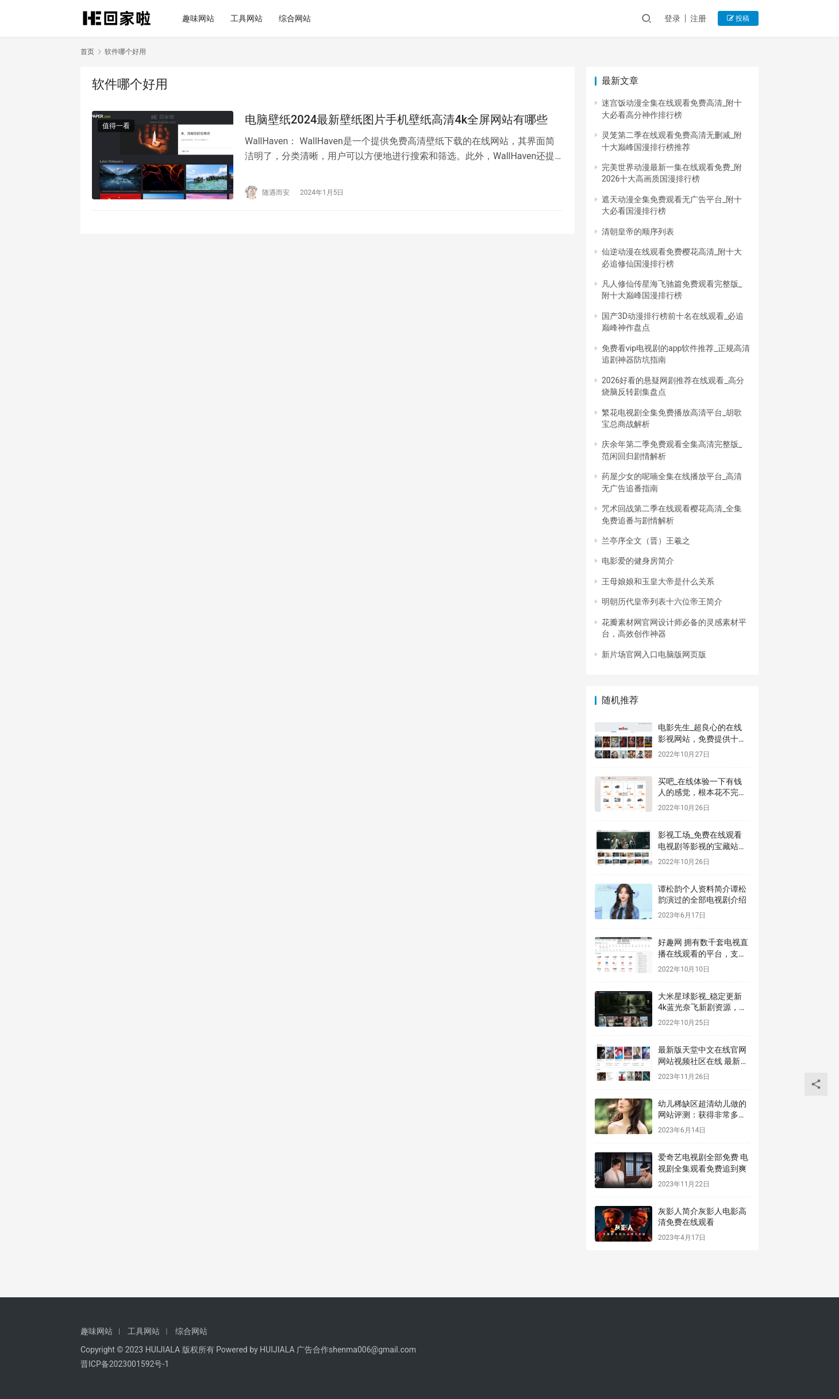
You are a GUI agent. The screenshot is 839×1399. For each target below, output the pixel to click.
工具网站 (248, 18)
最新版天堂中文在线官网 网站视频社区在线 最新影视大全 (703, 1061)
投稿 (738, 18)
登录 (672, 18)
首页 (87, 52)
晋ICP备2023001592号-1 (124, 1364)
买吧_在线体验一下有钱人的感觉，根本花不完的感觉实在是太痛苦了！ (702, 792)
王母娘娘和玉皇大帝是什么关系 (658, 581)
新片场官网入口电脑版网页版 (654, 654)
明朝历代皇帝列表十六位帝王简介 (662, 601)
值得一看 (116, 126)
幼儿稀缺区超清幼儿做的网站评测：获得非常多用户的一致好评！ (702, 1115)
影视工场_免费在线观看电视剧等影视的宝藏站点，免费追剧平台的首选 (702, 846)
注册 (698, 18)
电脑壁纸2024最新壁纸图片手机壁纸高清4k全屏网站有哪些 (396, 119)
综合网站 (296, 18)
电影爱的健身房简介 (638, 560)
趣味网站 (200, 18)
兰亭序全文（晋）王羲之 (646, 540)
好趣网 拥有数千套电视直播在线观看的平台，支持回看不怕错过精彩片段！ (703, 953)
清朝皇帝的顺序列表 (638, 231)
